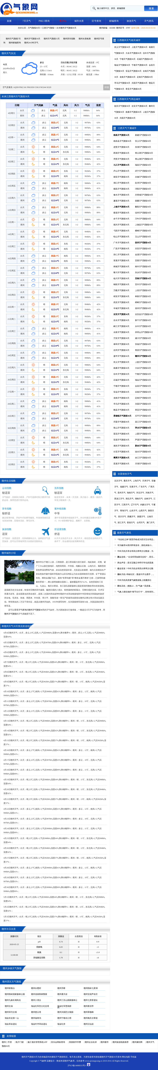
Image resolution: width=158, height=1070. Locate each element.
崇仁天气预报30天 (121, 254)
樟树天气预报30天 (143, 302)
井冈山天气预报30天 (144, 332)
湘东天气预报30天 (121, 446)
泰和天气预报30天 (121, 344)
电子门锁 (20, 1042)
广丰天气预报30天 (121, 242)
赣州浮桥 (61, 988)
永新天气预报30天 (121, 332)
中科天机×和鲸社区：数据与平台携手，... (135, 574)
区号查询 (96, 21)
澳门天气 (151, 522)
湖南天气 (139, 498)
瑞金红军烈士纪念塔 (40, 1006)
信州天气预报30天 (143, 213)
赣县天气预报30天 (121, 410)
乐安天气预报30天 (143, 248)
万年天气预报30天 (143, 219)
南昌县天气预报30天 (122, 141)
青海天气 (124, 510)
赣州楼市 (105, 1042)
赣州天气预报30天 (68, 28)
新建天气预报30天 (143, 135)
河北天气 (140, 493)
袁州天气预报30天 (143, 308)
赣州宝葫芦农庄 (91, 994)
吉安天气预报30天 (140, 106)
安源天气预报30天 (121, 440)
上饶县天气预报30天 (144, 225)
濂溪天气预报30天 (121, 201)
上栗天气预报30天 (143, 434)
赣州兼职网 (137, 1042)
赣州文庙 (9, 1006)
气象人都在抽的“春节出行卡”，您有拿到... (136, 592)
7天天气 (27, 21)
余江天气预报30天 (143, 458)
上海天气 (137, 481)
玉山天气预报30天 (143, 236)
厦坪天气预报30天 (121, 356)
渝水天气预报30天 (143, 452)
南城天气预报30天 (121, 266)
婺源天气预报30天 (121, 213)
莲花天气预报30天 (121, 434)
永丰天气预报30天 (143, 326)
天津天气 (146, 481)
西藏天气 (131, 516)
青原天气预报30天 (143, 350)
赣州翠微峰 (89, 1012)
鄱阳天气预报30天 (143, 207)
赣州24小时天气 (31, 42)
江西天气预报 (48, 28)
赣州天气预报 (10, 614)
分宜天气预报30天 (121, 452)
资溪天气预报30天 (121, 260)
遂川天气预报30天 (143, 338)
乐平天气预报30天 (143, 416)
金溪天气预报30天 (143, 254)
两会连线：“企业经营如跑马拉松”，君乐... (136, 557)
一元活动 (61, 21)
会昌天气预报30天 (143, 386)
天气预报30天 (34, 28)
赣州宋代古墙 (11, 1012)
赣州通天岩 (62, 994)
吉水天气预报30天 (121, 320)
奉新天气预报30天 (143, 296)
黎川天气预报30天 (121, 272)
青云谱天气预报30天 (144, 153)
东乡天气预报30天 (143, 272)
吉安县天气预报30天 (144, 314)
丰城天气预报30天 (121, 308)
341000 (112, 28)
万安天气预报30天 (121, 338)
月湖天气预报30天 (143, 463)
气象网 (43, 1061)
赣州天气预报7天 (13, 39)
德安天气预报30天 (121, 177)
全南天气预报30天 (143, 392)
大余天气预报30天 (134, 53)
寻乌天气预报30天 (122, 83)
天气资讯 (149, 21)
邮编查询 (114, 21)
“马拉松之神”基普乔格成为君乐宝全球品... (136, 539)
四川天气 (122, 516)
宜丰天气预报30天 (143, 284)
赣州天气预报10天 (32, 39)
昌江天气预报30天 (143, 422)
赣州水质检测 (85, 39)
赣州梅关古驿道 (91, 1018)
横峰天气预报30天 (143, 230)
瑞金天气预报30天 (122, 65)
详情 (106, 87)
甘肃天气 (133, 487)
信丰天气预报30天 (121, 374)
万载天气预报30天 (121, 290)
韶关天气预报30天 (122, 106)
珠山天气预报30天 (121, 428)
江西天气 (126, 504)
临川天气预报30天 (121, 278)
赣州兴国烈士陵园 (65, 1012)
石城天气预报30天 (145, 59)
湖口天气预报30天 (121, 183)
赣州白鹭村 (36, 988)
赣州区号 (120, 28)
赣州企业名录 (91, 1042)
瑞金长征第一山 (12, 1018)
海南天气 (131, 493)
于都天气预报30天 (140, 65)
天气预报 (60, 1057)
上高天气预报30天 (143, 290)
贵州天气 (122, 493)
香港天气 (131, 522)
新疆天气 (141, 516)
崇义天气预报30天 (122, 47)
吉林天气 (148, 498)
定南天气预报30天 (145, 77)
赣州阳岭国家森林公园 (15, 994)
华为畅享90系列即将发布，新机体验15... (135, 545)
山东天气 (133, 510)
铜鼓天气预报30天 (121, 284)
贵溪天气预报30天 (121, 463)
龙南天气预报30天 (128, 77)
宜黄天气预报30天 (143, 260)
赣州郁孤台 (10, 988)
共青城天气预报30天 (144, 195)
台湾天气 (141, 522)
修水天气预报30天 (121, 195)
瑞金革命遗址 (11, 1024)
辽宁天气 (135, 504)
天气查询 (22, 610)
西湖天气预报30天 (121, 153)
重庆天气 (128, 481)
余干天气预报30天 (121, 219)
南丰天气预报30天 (143, 266)
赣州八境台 (36, 1000)
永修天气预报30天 (143, 177)
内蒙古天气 (145, 504)
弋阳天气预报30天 (121, 230)
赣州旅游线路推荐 (121, 1042)
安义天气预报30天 (143, 141)
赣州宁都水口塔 (64, 1018)
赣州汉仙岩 (89, 1024)
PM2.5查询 (44, 21)
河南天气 (150, 493)
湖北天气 (130, 498)
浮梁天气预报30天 (121, 422)
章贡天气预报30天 (134, 89)
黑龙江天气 (119, 498)
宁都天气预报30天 (128, 59)
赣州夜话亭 (89, 1006)
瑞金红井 (61, 1024)
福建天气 (124, 487)
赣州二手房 (7, 1042)
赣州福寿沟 (36, 1018)
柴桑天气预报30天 (143, 201)
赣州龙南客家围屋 (39, 994)
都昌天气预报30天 (121, 189)
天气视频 (9, 29)
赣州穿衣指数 (69, 39)
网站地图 (126, 1057)
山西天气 (143, 510)
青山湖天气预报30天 (144, 159)
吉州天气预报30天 (121, 350)
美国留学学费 (75, 1042)
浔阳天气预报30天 (143, 189)
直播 (9, 21)
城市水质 (79, 21)
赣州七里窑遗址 (91, 1000)
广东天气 (143, 487)
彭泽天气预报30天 (143, 183)
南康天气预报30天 (134, 112)
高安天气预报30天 (121, 302)
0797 (128, 28)
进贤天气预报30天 (121, 147)
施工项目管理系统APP (37, 1042)
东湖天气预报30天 (143, 147)
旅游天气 (131, 21)
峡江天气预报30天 (121, 326)
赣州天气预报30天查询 (111, 1057)
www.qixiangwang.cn (93, 1061)
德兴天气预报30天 (121, 225)
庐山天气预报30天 (121, 171)
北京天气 (118, 481)
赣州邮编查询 (15, 42)
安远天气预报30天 (134, 71)
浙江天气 (122, 522)
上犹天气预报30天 (140, 47)
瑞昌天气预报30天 (143, 165)
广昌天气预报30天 (121, 248)
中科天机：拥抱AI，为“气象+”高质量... (134, 586)
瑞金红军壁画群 (64, 1006)
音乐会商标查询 (58, 1042)
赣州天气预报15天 (52, 39)
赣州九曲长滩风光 (13, 1000)
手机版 (133, 1057)
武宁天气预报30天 (143, 171)
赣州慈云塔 (36, 1012)
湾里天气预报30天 (121, 159)
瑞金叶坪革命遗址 (39, 1024)
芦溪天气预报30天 (143, 440)
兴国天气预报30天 (140, 83)
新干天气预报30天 (143, 320)
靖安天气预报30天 (121, 296)
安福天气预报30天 (143, 344)
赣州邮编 (103, 28)
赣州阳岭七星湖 (91, 988)
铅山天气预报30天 (121, 236)
